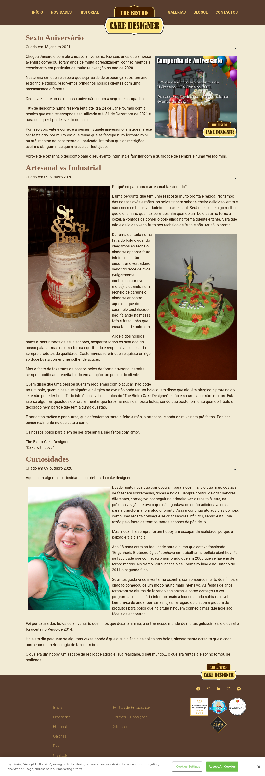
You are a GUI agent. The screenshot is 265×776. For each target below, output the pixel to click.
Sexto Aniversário (55, 37)
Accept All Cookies (222, 768)
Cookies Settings (188, 768)
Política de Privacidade (131, 707)
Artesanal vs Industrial (63, 167)
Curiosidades (47, 459)
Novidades (61, 12)
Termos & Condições (130, 717)
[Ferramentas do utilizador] (234, 48)
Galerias (177, 12)
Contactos (226, 12)
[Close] (258, 768)
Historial (89, 12)
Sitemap (120, 726)
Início (37, 12)
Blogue (200, 12)
